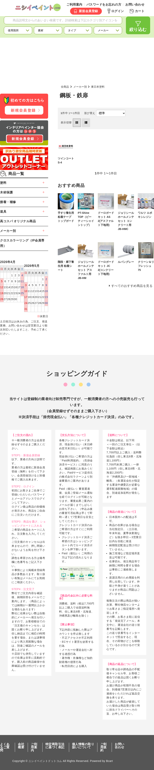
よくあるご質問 (5, 747)
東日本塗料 (98, 86)
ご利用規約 (103, 747)
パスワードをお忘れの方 (103, 4)
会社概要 (21, 746)
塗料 (3, 182)
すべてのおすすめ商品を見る (132, 285)
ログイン (117, 11)
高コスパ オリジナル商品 (18, 221)
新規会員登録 (88, 11)
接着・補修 (8, 202)
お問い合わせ (134, 4)
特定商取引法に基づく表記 (54, 746)
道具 (3, 211)
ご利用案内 (74, 4)
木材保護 (6, 192)
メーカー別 (80, 86)
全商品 (65, 86)
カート (140, 11)
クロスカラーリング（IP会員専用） (22, 243)
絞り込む (138, 29)
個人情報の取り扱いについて (83, 746)
